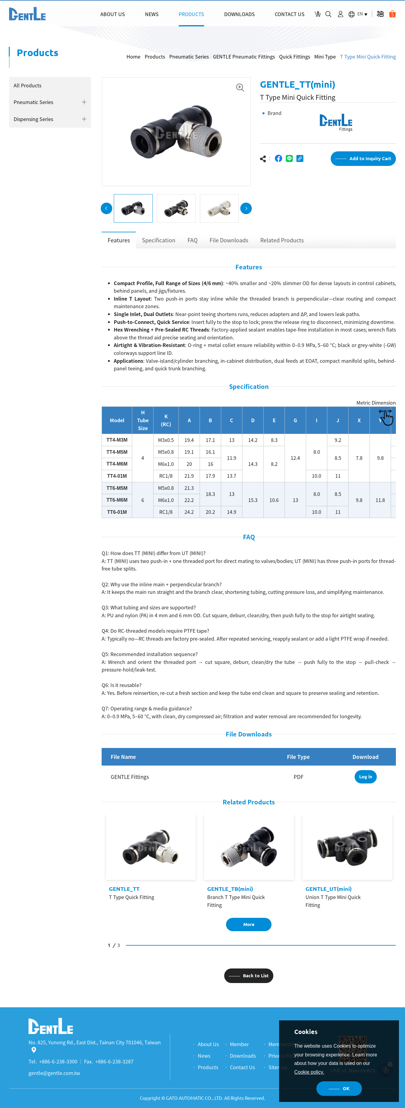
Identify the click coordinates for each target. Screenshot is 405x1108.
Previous (106, 210)
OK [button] (346, 1088)
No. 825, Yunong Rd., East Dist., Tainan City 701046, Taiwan (95, 1046)
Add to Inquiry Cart (370, 160)
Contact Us (242, 1067)
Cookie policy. (309, 1072)
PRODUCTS (191, 14)
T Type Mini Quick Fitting (368, 56)
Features (119, 241)
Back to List (256, 977)
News (204, 1055)
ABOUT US (112, 14)
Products (155, 56)
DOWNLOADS (239, 14)
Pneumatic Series (189, 56)
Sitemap (278, 1067)
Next (246, 210)
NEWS (152, 14)
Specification (158, 241)
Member (239, 1044)
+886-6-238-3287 (114, 1061)
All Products (27, 85)
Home (133, 56)
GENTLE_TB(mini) (230, 890)
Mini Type (325, 56)
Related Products (282, 241)
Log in (365, 778)
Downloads (243, 1055)
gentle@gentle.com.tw (54, 1072)
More (249, 925)
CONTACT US (290, 14)
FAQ (192, 241)
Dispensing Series (33, 119)
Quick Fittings (294, 56)
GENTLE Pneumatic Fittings (244, 56)
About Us (208, 1044)
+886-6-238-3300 (58, 1061)
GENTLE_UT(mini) (328, 890)
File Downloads (229, 241)
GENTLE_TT (124, 890)
